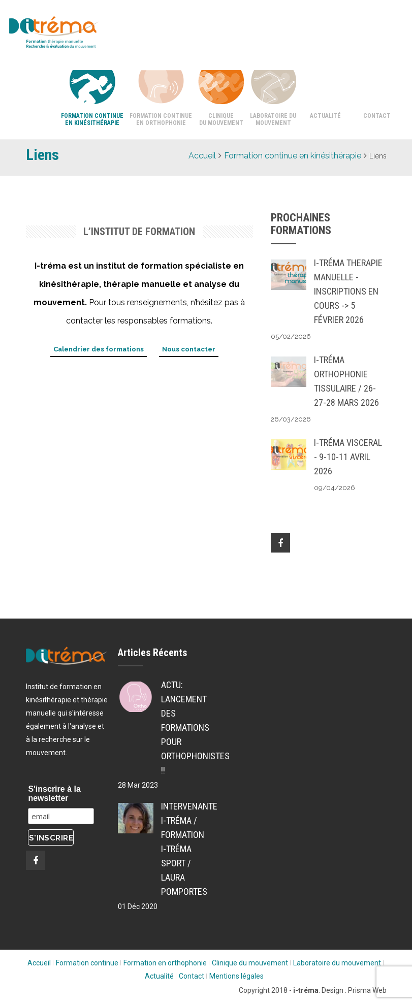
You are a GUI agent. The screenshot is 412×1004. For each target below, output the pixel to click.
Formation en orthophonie (165, 963)
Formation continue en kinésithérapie (92, 119)
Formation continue (87, 963)
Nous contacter (188, 349)
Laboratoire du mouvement (273, 119)
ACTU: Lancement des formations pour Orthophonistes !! (181, 727)
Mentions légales (236, 976)
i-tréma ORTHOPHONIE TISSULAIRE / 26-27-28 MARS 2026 (346, 381)
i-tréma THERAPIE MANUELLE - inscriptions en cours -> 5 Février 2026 (348, 291)
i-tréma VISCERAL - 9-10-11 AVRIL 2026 (348, 456)
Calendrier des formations (98, 349)
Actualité (325, 115)
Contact (377, 115)
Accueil (202, 155)
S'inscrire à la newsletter (54, 793)
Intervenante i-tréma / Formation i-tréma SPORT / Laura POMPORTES (181, 849)
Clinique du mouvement (221, 119)
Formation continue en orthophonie (161, 119)
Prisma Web (367, 990)
